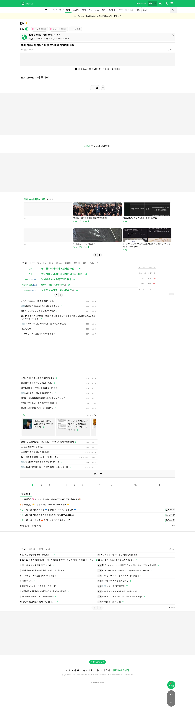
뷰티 (104, 10)
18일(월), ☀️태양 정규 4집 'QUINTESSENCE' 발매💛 (44, 504)
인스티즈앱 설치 (97, 662)
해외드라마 (63, 38)
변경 (145, 10)
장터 (84, 10)
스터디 (112, 10)
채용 (96, 670)
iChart (120, 10)
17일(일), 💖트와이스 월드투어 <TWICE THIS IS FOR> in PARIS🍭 (50, 499)
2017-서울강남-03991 (115, 675)
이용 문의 (76, 670)
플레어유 (58, 29)
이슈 (55, 10)
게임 (138, 10)
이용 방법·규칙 (141, 3)
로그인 (87, 146)
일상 (61, 10)
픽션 (90, 10)
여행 (31, 38)
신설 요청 (75, 29)
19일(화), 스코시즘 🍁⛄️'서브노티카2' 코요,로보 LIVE (45, 520)
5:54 (172, 549)
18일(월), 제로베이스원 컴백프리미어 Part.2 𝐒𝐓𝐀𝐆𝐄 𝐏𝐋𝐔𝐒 (47, 515)
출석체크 (129, 10)
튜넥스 (39, 29)
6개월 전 (24, 50)
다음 (135, 485)
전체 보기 (24, 526)
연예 (68, 10)
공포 (97, 10)
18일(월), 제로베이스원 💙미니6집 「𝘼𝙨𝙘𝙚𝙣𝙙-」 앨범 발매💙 (48, 510)
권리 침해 (105, 670)
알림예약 (170, 510)
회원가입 (152, 3)
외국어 (39, 38)
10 (111, 485)
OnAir (59, 263)
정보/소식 (41, 263)
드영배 (76, 10)
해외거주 (50, 38)
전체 (24, 263)
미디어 (68, 263)
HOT (47, 10)
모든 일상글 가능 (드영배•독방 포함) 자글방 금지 (95, 16)
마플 (51, 263)
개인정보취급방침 (120, 670)
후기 (85, 263)
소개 (68, 670)
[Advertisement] (97, 633)
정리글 (77, 263)
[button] (95, 255)
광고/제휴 (87, 670)
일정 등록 (36, 526)
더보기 (91, 415)
